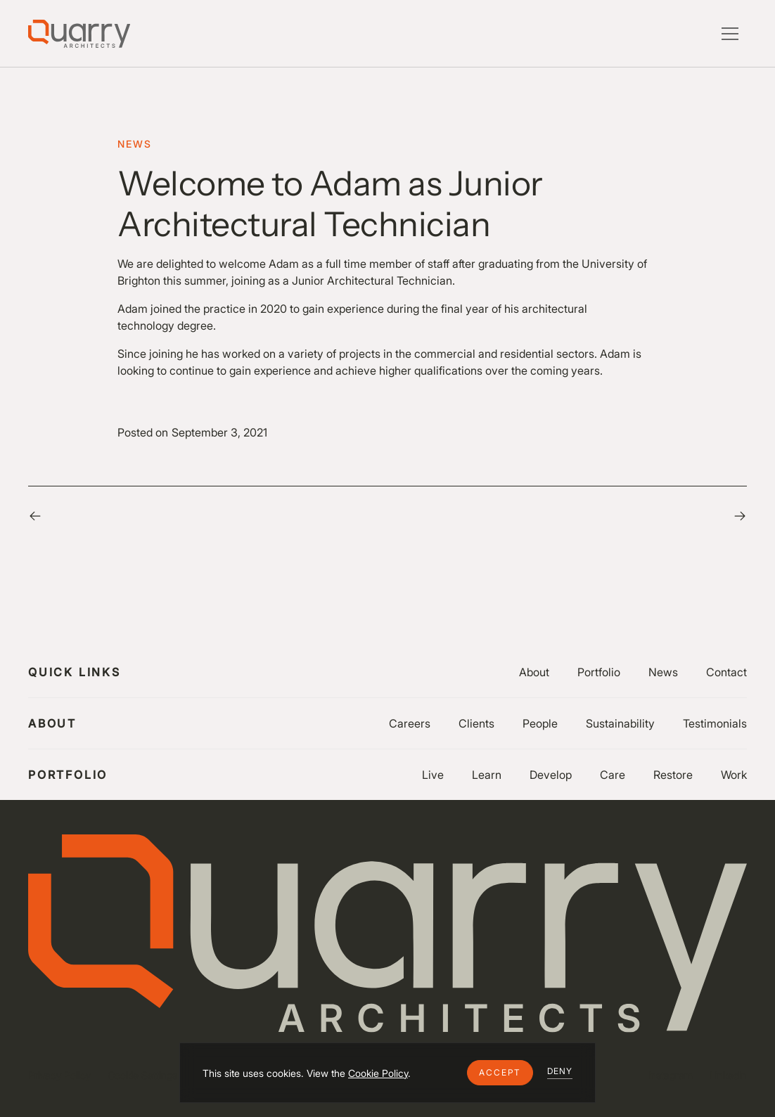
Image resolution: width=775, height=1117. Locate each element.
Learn (486, 775)
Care (612, 775)
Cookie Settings (142, 1075)
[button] (500, 1072)
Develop (551, 775)
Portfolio (598, 672)
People (540, 723)
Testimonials (715, 723)
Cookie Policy (378, 1073)
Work (734, 775)
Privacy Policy (59, 1075)
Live (433, 775)
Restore (673, 775)
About (534, 672)
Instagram (670, 1075)
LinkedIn (728, 1075)
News (663, 672)
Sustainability (620, 723)
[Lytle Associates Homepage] (79, 34)
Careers (409, 723)
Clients (476, 723)
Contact (726, 672)
